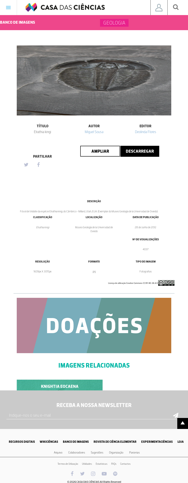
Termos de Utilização (68, 463)
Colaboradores (76, 452)
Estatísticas (101, 463)
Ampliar (100, 151)
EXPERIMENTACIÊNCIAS (157, 442)
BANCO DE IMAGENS (76, 442)
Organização (116, 452)
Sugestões (97, 452)
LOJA (180, 442)
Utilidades (87, 463)
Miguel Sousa (94, 132)
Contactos (125, 463)
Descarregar (140, 151)
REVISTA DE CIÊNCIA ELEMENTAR (115, 442)
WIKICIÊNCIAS (49, 442)
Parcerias (134, 452)
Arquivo (58, 452)
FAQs (113, 463)
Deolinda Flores (145, 132)
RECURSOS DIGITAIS (22, 442)
